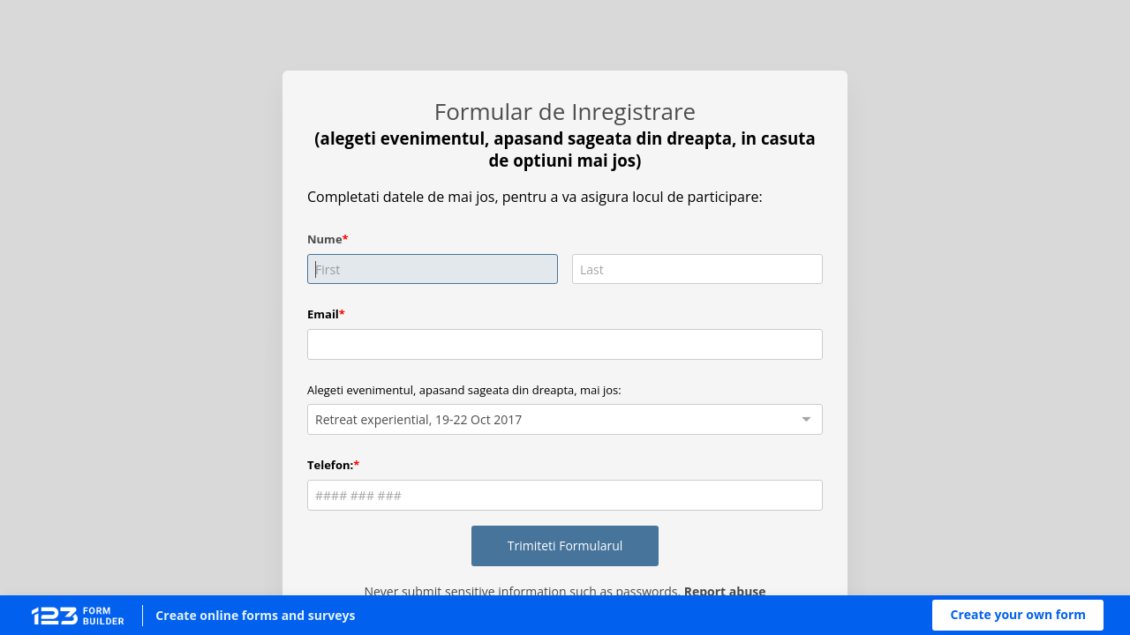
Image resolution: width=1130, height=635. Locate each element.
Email (323, 314)
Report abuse (725, 591)
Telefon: (330, 465)
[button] (1018, 615)
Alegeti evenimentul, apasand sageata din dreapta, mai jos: (464, 390)
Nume (325, 239)
